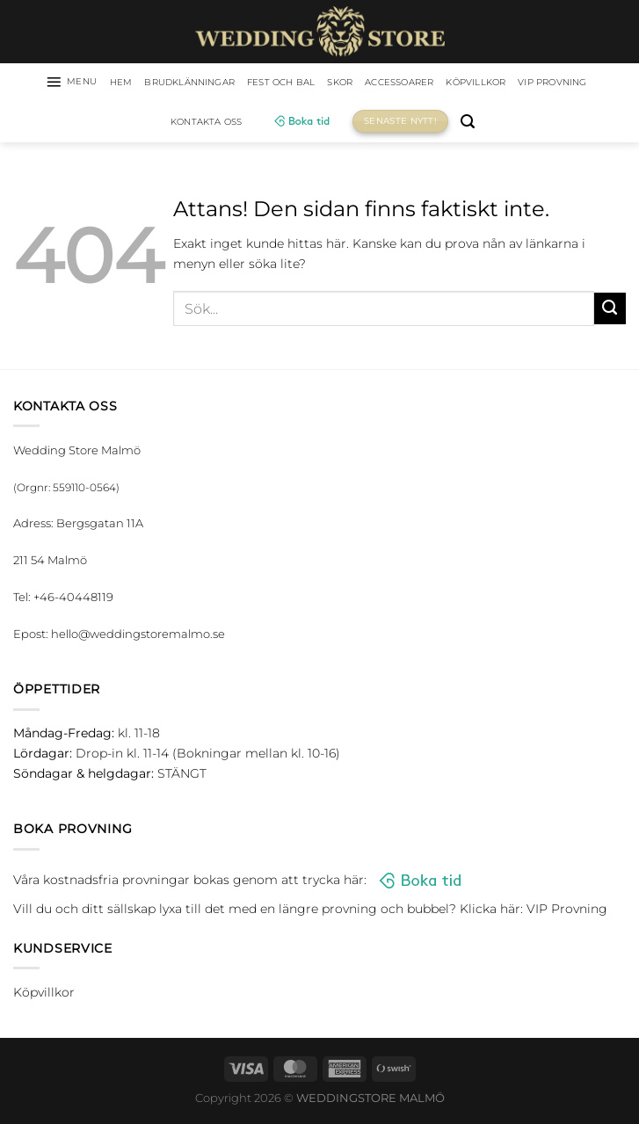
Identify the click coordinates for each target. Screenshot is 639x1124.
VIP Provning (158, 125)
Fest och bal (322, 83)
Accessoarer (458, 83)
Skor (389, 83)
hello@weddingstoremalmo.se (138, 637)
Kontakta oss (255, 125)
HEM (135, 83)
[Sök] (522, 125)
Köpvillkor (547, 83)
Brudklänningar (215, 83)
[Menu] (79, 83)
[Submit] (610, 312)
